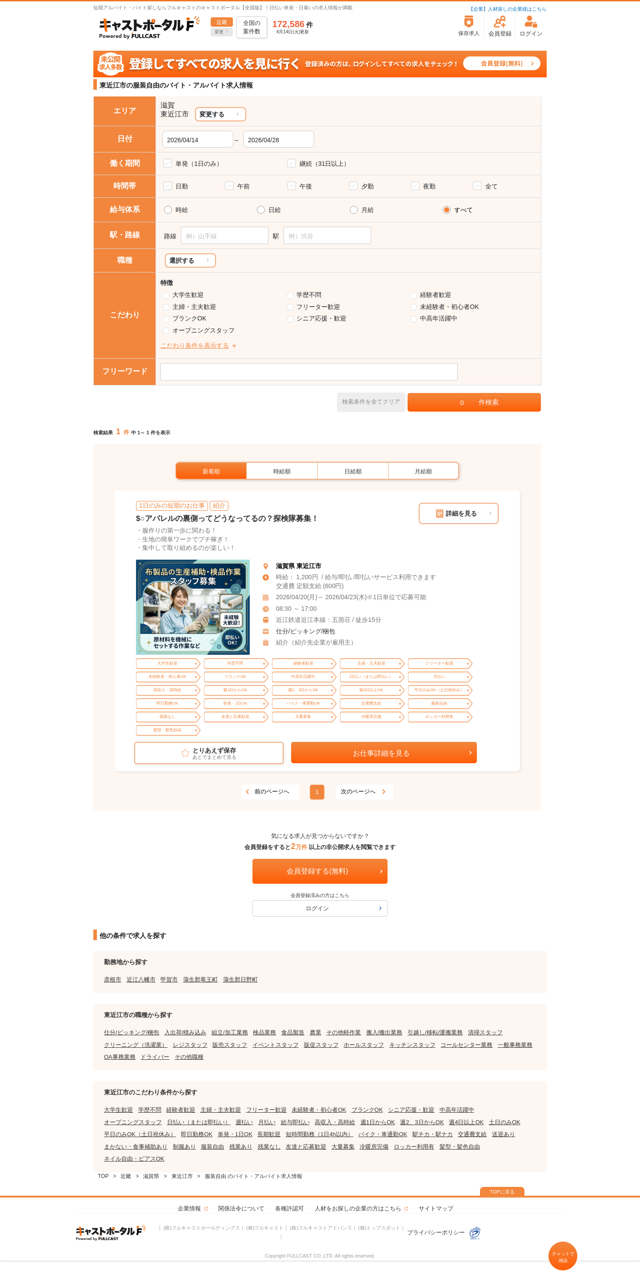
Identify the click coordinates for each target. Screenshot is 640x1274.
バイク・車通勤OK (382, 1134)
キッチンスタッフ (412, 1045)
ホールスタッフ (364, 1045)
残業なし (269, 1146)
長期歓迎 (268, 1134)
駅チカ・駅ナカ (432, 1134)
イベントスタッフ (275, 1045)
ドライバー (154, 1057)
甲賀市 (169, 979)
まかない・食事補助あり (136, 1146)
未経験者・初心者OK (449, 306)
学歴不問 (308, 294)
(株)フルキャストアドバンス (321, 1227)
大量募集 (343, 1146)
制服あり (184, 1146)
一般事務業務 (515, 1045)
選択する (181, 260)
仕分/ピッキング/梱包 (306, 631)
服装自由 (212, 1146)
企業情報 (189, 1208)
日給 (274, 209)
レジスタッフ (190, 1045)
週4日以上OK (466, 1122)
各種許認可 (289, 1208)
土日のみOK (504, 1122)
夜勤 (429, 186)
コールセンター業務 (466, 1045)
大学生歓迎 (188, 294)
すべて (463, 209)
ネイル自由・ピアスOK (134, 1158)
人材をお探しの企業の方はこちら (358, 1208)
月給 (367, 209)
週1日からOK (377, 1122)
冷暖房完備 (374, 1146)
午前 (243, 186)
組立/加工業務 (230, 1032)
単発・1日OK (235, 1134)
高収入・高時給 (335, 1122)
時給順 (282, 471)
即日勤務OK (196, 1134)
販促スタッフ (321, 1045)
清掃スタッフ (485, 1032)
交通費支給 (472, 1134)
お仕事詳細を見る (381, 753)
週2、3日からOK (422, 1122)
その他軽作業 (343, 1032)
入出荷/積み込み (185, 1032)
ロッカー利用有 (414, 1146)
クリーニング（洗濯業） (136, 1045)
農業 (315, 1032)
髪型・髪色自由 (460, 1146)
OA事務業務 (120, 1057)
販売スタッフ (229, 1045)
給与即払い (295, 1122)
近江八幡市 (141, 979)
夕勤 (367, 186)
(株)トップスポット (379, 1227)
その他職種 (189, 1057)
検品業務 (264, 1032)
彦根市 (112, 979)
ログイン (317, 908)
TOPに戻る (502, 1191)
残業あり (240, 1146)
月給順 (423, 471)
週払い (244, 1122)
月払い (267, 1122)
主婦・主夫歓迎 (194, 306)
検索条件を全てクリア (371, 401)
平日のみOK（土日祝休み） (140, 1134)
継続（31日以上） (325, 163)
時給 (182, 209)
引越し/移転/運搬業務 (435, 1032)
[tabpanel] (193, 607)
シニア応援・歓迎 (321, 318)
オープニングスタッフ (203, 330)
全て (491, 186)
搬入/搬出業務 (384, 1032)
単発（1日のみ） (199, 163)
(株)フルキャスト (265, 1227)
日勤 (182, 186)
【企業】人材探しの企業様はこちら (507, 9)
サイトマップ (436, 1208)
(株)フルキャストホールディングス (202, 1227)
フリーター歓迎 (318, 306)
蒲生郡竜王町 (200, 979)
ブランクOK (189, 318)
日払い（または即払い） (199, 1122)
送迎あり (503, 1134)
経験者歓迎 (435, 294)
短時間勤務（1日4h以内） (319, 1134)
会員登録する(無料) (317, 871)
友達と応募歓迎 (306, 1146)
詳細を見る (461, 513)
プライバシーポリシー (444, 1232)
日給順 (353, 471)
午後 (306, 186)
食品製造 (292, 1032)
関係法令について (241, 1208)
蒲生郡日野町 (240, 979)
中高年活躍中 (438, 318)
